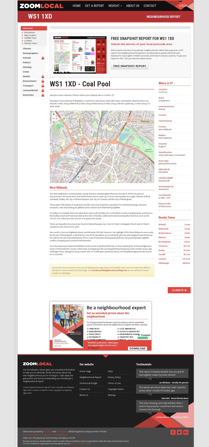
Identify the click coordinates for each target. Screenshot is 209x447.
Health (32, 77)
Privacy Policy (113, 377)
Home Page (84, 371)
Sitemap (110, 395)
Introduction (28, 32)
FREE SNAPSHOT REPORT (128, 66)
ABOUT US (130, 6)
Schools (32, 58)
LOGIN (184, 6)
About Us (82, 395)
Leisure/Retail (32, 91)
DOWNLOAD (136, 348)
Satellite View (29, 38)
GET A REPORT (92, 6)
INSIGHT (112, 6)
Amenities (32, 95)
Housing (26, 67)
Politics (25, 62)
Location (27, 40)
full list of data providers (79, 443)
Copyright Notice (114, 389)
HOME (74, 6)
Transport (32, 86)
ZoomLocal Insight (87, 383)
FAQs (109, 371)
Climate (26, 48)
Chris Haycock (61, 431)
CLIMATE (178, 290)
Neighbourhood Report (89, 377)
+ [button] (53, 114)
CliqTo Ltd (47, 431)
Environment (32, 81)
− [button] (53, 119)
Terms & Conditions (30, 435)
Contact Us (83, 389)
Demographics (29, 53)
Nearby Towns (29, 43)
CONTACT (147, 6)
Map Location (29, 35)
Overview (26, 28)
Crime (25, 71)
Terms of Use (113, 383)
